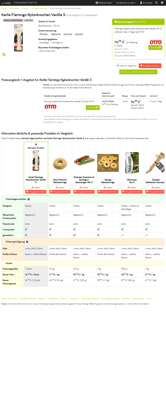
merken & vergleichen (127, 66)
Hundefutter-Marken (28, 299)
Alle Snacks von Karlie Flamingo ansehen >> (138, 72)
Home (3, 8)
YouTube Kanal (138, 299)
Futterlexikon (53, 299)
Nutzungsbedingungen (110, 299)
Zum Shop (155, 47)
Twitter (149, 299)
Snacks (25, 8)
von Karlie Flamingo (39, 8)
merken (36, 187)
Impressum (74, 299)
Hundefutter (14, 8)
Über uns (64, 299)
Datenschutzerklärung (90, 299)
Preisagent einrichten (36, 192)
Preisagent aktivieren (150, 66)
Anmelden (146, 3)
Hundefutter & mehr (126, 3)
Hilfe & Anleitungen (9, 299)
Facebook (126, 299)
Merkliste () (104, 3)
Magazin (41, 299)
